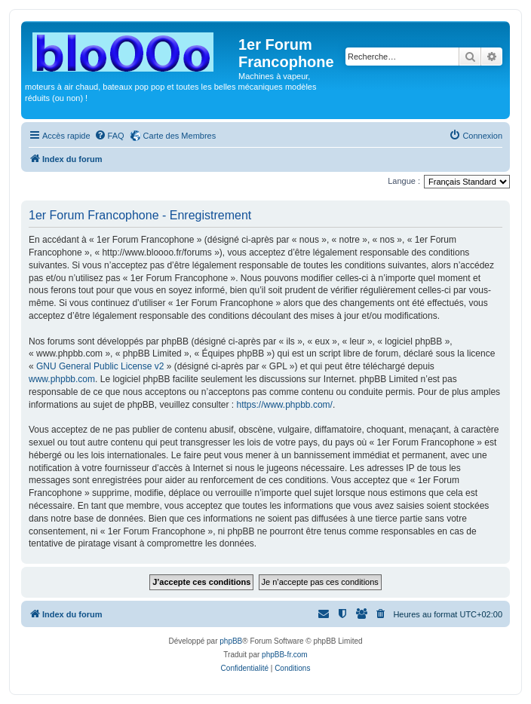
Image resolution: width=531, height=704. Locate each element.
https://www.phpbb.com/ (284, 404)
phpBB (230, 641)
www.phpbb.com (62, 379)
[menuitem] (109, 136)
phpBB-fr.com (285, 654)
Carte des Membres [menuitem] (179, 135)
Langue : (404, 180)
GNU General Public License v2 (100, 366)
